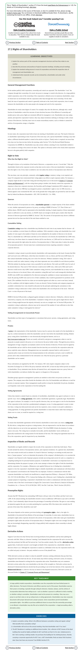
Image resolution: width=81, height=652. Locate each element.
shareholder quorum (42, 204)
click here (33, 7)
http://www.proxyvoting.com (16, 339)
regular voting (44, 175)
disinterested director (15, 569)
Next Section (69, 42)
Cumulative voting (14, 228)
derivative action (68, 542)
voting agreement (26, 399)
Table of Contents (42, 42)
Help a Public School (59, 30)
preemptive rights (49, 512)
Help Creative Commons (24, 30)
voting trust (69, 422)
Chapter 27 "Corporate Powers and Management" (35, 572)
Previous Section (15, 42)
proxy (11, 331)
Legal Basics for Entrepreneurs (58, 5)
